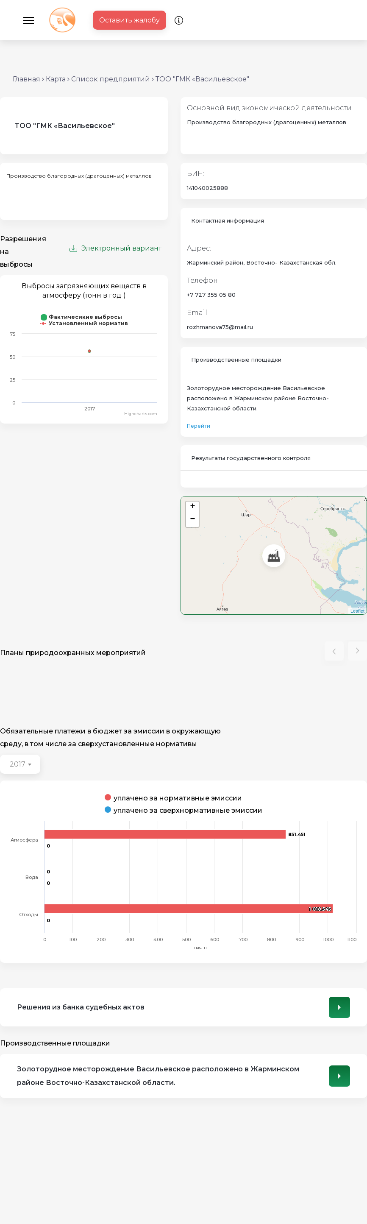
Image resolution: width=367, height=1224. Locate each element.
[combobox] (20, 764)
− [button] (192, 520)
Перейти (198, 426)
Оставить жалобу (129, 20)
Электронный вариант (115, 248)
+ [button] (192, 507)
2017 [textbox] (17, 764)
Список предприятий (110, 79)
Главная (26, 79)
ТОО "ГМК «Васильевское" (202, 79)
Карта (56, 79)
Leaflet (357, 610)
